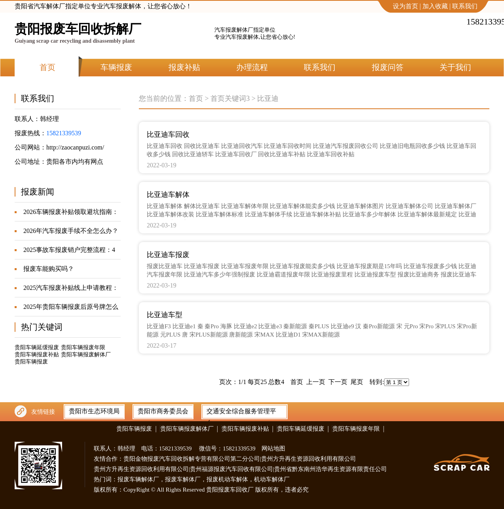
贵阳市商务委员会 (163, 411)
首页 (196, 98)
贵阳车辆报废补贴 (37, 355)
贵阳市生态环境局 (94, 411)
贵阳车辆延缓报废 (37, 347)
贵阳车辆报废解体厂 (86, 355)
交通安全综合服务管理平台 (241, 413)
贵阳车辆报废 (31, 362)
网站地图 (273, 448)
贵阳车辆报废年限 (83, 347)
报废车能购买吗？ (48, 268)
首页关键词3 (230, 98)
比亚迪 (268, 98)
